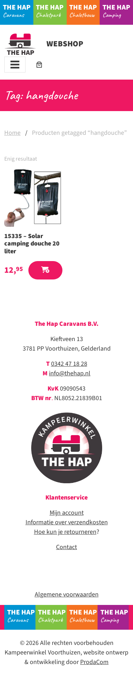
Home (12, 132)
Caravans (18, 10)
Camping (117, 10)
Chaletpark (51, 10)
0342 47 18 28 (69, 363)
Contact (66, 547)
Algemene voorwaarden (67, 594)
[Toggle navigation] (15, 65)
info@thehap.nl (69, 373)
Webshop (43, 44)
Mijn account (67, 512)
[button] (45, 270)
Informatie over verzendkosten (67, 522)
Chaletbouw (84, 10)
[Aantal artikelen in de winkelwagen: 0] (39, 65)
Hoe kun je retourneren (65, 531)
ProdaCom (94, 662)
